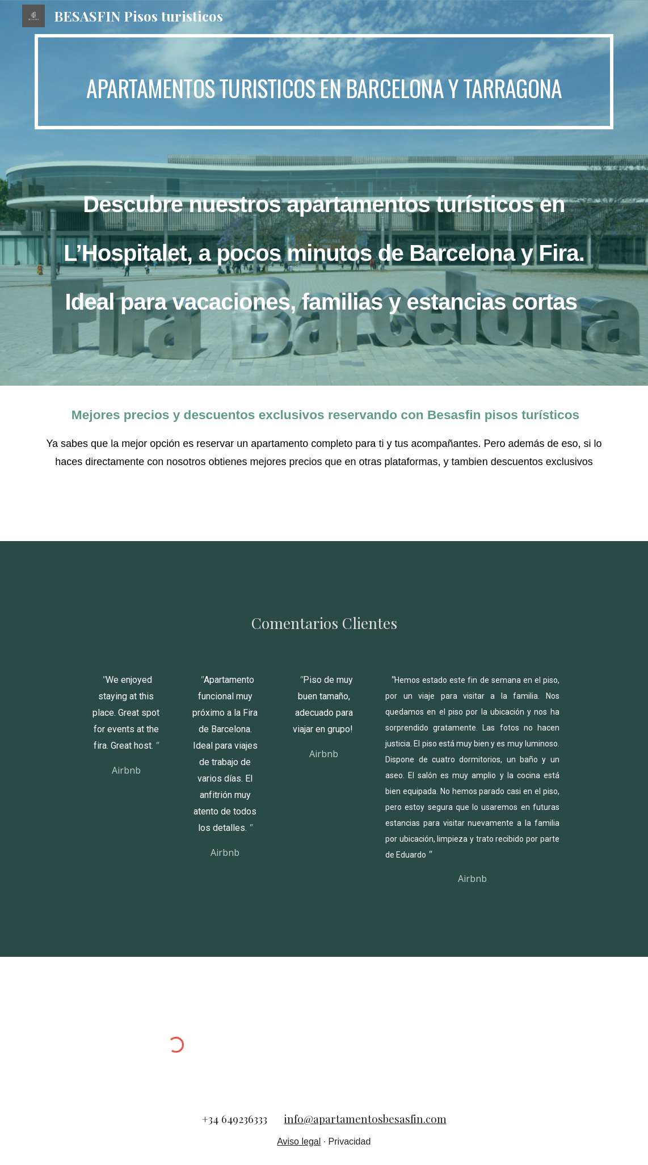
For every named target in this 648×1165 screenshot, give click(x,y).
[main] (324, 81)
